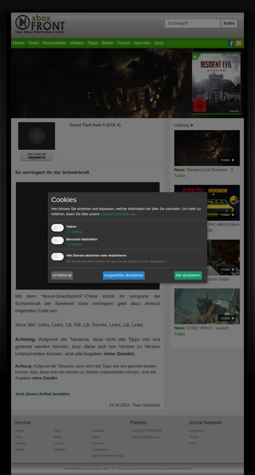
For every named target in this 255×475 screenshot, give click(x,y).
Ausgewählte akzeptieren (123, 275)
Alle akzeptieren (188, 275)
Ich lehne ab (62, 275)
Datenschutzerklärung (117, 214)
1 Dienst (74, 232)
